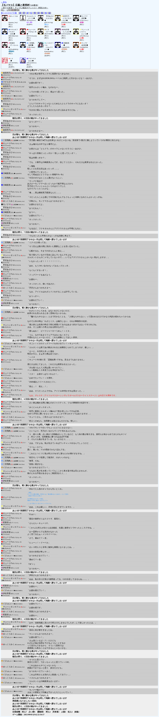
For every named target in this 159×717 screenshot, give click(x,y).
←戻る (4, 2)
